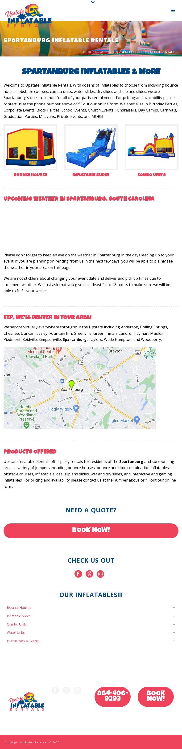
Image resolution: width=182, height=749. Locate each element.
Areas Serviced (106, 52)
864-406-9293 (112, 696)
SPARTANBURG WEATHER (91, 223)
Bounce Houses (30, 175)
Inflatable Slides (90, 175)
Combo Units (151, 175)
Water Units (16, 632)
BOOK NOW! (91, 530)
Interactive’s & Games (23, 640)
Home (87, 52)
